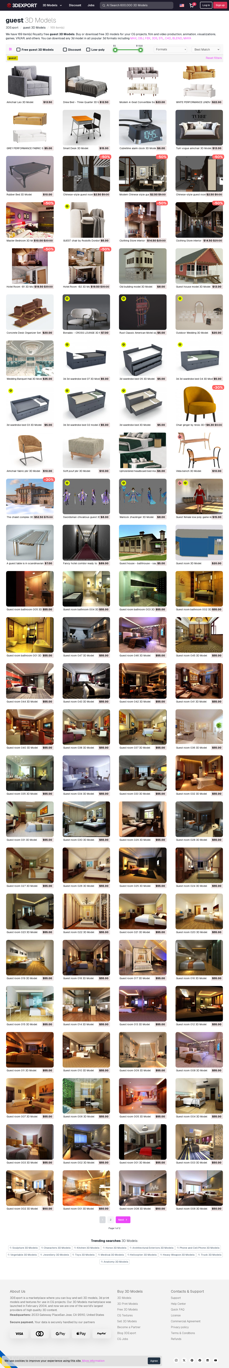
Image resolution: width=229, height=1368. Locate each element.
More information (93, 1361)
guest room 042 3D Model (135, 701)
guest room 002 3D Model (78, 1162)
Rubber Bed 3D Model (19, 194)
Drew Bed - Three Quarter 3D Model (84, 102)
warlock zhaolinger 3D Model (137, 517)
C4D (168, 38)
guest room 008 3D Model (191, 1070)
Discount (72, 50)
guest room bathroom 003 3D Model (141, 609)
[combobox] (170, 49)
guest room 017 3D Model (135, 978)
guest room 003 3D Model (22, 1162)
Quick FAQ (177, 1309)
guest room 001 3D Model (135, 1162)
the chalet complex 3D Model (24, 517)
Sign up (220, 5)
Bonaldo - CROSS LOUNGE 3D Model (84, 332)
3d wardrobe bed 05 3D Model (137, 378)
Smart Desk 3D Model (75, 148)
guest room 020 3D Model (191, 932)
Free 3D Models (127, 1309)
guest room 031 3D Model (22, 839)
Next (123, 1220)
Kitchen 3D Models (86, 1247)
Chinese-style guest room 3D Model (84, 194)
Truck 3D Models (209, 1254)
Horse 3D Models (114, 1247)
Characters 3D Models (56, 1247)
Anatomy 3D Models (114, 1261)
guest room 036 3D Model (191, 747)
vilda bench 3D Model (188, 471)
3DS (154, 38)
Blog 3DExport (126, 1333)
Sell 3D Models (127, 1321)
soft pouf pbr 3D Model (76, 471)
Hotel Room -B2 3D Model (78, 286)
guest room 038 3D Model (78, 747)
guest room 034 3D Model (78, 793)
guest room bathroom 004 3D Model (84, 609)
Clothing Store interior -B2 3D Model (197, 240)
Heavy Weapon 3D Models (177, 1254)
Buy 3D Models (130, 1291)
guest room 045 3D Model (191, 655)
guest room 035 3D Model (22, 793)
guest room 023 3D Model (22, 932)
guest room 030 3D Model (78, 839)
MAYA (187, 38)
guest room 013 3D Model (135, 1024)
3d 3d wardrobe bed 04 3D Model (195, 378)
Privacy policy (180, 1327)
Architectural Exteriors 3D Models (152, 1247)
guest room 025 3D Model (135, 886)
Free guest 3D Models (35, 50)
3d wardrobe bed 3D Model (135, 425)
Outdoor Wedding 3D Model (192, 332)
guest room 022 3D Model (78, 932)
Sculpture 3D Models (23, 1247)
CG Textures (125, 1315)
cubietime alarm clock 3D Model (138, 148)
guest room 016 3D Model (191, 978)
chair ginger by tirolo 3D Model (194, 425)
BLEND (177, 38)
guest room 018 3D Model (78, 978)
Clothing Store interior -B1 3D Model (140, 240)
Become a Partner (129, 1327)
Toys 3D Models (83, 1254)
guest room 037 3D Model (135, 747)
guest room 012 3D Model (191, 1024)
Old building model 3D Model (136, 286)
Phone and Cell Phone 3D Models (198, 1247)
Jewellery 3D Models (54, 1254)
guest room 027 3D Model (22, 886)
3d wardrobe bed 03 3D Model (24, 425)
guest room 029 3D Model (135, 839)
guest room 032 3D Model (191, 793)
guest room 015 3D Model (22, 1024)
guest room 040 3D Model (22, 747)
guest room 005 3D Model (135, 1116)
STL (161, 38)
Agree (154, 1360)
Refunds (176, 1339)
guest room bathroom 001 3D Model (28, 655)
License (176, 1315)
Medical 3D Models (111, 1254)
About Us (17, 1291)
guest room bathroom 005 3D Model (28, 609)
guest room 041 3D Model (191, 701)
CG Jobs (122, 1339)
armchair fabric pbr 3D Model (23, 471)
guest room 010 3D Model (78, 1070)
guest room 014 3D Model (78, 1024)
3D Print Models (127, 1304)
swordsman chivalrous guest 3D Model (85, 517)
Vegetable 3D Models (22, 1254)
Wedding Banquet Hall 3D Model (25, 378)
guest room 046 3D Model (135, 655)
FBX (147, 38)
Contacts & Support (187, 1291)
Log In (206, 5)
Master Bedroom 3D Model (22, 240)
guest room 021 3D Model (135, 932)
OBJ (141, 38)
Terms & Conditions (183, 1333)
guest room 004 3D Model (191, 1116)
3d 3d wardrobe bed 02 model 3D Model (86, 425)
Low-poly (95, 50)
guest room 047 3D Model (78, 655)
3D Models (124, 1298)
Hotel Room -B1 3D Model (21, 286)
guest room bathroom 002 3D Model (197, 609)
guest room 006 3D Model (78, 1116)
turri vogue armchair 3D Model (193, 148)
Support (176, 1298)
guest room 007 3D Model (22, 1116)
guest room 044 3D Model (22, 701)
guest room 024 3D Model (191, 886)
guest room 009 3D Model (135, 1070)
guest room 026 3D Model (78, 886)
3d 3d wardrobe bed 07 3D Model (82, 378)
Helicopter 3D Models (142, 1254)
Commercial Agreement (186, 1321)
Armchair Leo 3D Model (20, 102)
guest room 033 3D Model (135, 793)
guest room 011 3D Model (21, 1070)
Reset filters (214, 58)
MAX (133, 38)
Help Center (178, 1304)
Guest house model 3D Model (193, 286)
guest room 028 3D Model (191, 839)
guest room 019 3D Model (22, 978)
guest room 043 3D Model (78, 701)
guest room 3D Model (188, 563)
